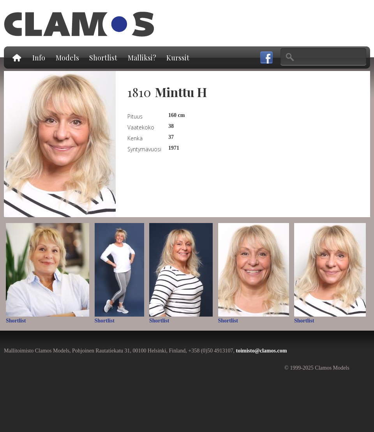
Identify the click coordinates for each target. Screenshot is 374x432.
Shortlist (103, 57)
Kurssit (177, 57)
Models (67, 57)
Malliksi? (142, 57)
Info (38, 57)
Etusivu (16, 57)
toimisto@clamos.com (261, 351)
